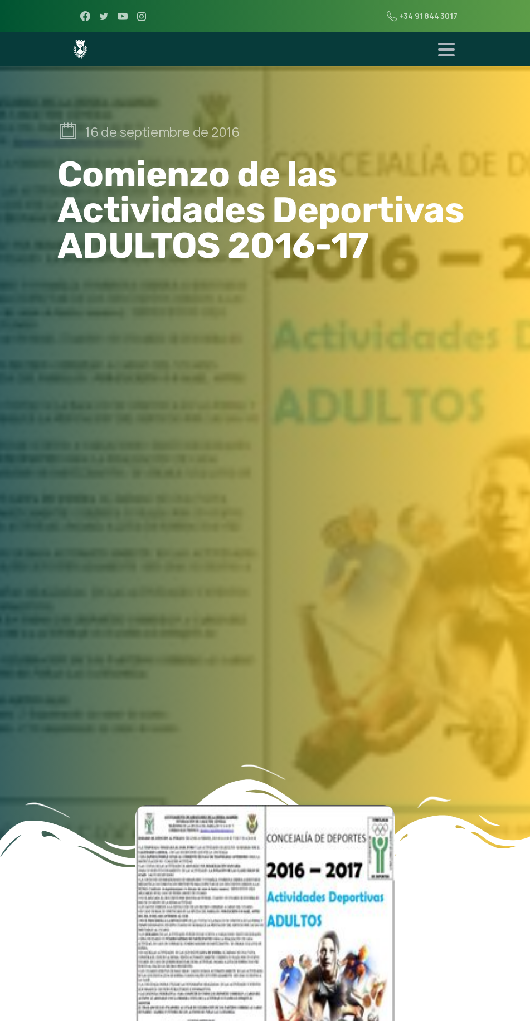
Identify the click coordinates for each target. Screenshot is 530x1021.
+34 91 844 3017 (422, 16)
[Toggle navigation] (446, 49)
